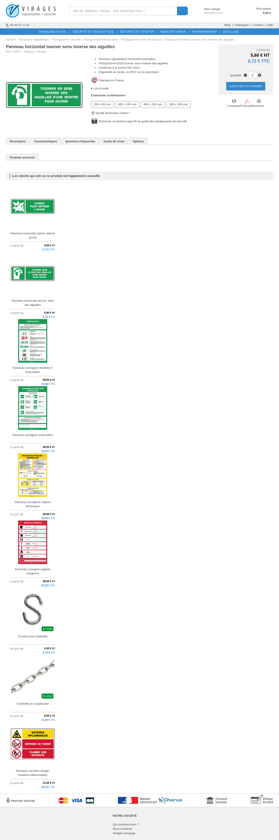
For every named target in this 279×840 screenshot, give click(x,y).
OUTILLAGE (230, 31)
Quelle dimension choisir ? (110, 113)
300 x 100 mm (127, 104)
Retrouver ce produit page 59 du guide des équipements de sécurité (143, 121)
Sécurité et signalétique (34, 39)
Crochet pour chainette (33, 636)
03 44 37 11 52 (18, 25)
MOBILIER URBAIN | (174, 31)
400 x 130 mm (153, 104)
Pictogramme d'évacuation (101, 39)
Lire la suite (101, 88)
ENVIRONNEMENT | (205, 31)
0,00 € (267, 13)
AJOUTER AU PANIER (246, 86)
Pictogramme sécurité (66, 39)
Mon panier (263, 8)
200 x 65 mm (102, 104)
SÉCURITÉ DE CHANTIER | (138, 31)
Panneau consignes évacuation (32, 435)
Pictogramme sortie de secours (141, 39)
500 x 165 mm (178, 104)
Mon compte (208, 9)
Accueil (10, 39)
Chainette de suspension (33, 703)
